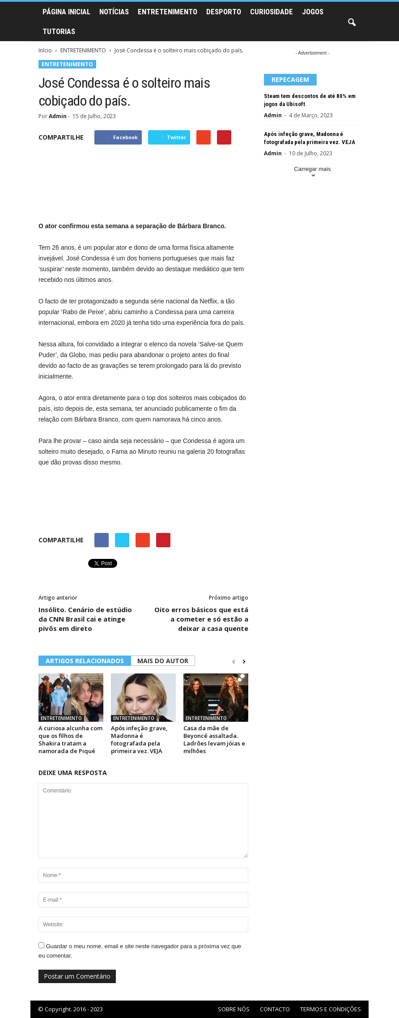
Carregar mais (312, 173)
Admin (58, 116)
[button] (351, 23)
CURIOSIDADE (271, 11)
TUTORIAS (58, 31)
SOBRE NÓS (234, 1009)
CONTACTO (275, 1009)
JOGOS (312, 11)
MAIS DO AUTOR (162, 660)
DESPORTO (223, 11)
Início (45, 50)
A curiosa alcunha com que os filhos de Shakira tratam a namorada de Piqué (70, 739)
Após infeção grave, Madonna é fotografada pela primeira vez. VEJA (139, 739)
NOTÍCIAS (114, 11)
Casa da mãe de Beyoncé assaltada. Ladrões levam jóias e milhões (214, 739)
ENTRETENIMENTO (167, 11)
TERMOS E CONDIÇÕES (330, 1009)
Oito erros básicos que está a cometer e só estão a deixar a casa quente (201, 619)
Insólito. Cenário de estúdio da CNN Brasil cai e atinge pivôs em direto (85, 619)
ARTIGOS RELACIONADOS (85, 660)
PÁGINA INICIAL (66, 11)
